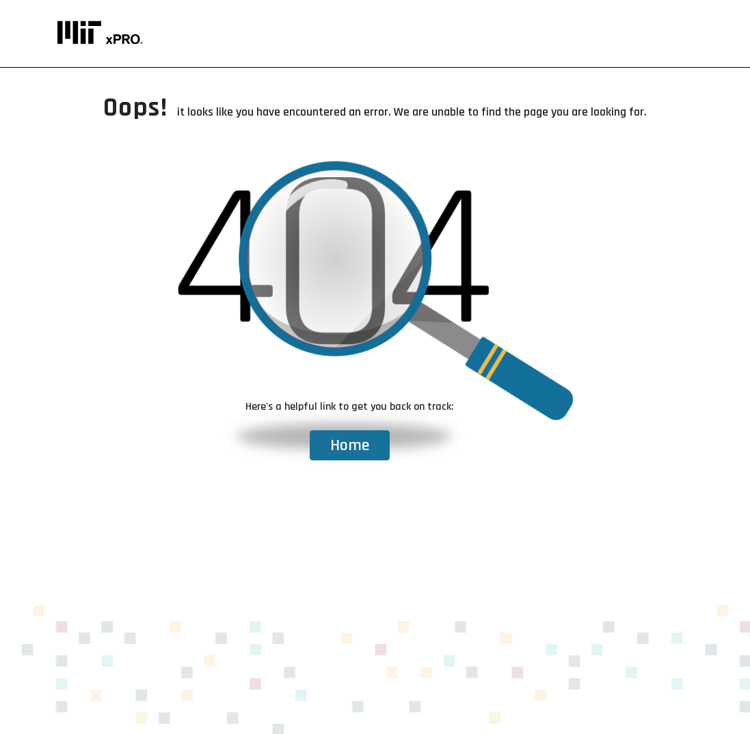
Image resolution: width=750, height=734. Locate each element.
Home (349, 445)
